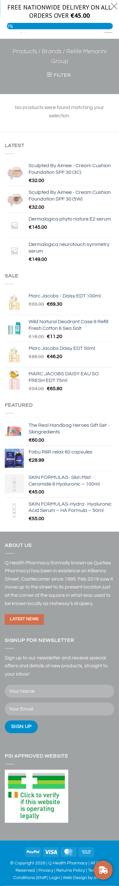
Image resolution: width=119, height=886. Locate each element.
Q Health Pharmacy (68, 863)
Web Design (75, 877)
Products (25, 51)
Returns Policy (70, 870)
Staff (41, 877)
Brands (52, 51)
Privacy (45, 870)
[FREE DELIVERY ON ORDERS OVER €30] (103, 870)
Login (54, 877)
